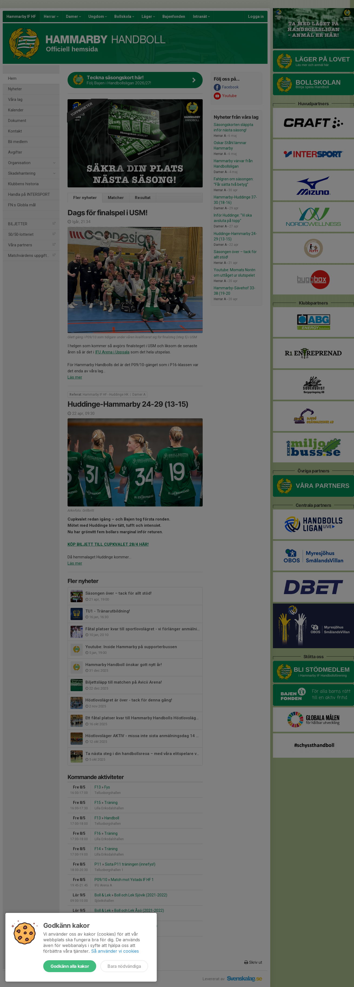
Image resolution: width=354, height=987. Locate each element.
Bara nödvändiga (124, 966)
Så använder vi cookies (115, 951)
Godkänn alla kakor (70, 966)
